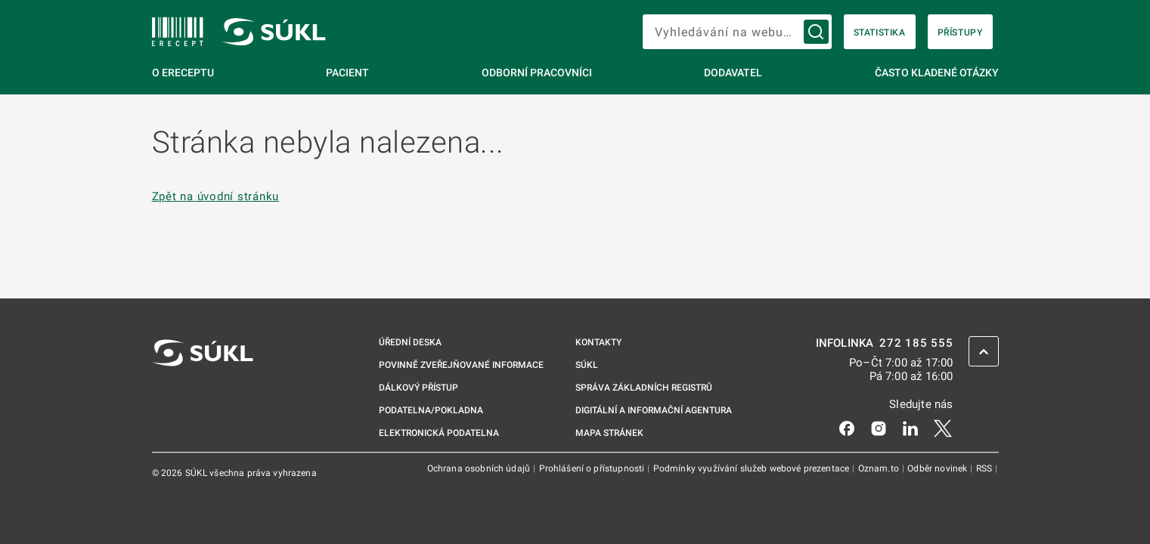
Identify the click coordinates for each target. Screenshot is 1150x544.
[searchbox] (737, 31)
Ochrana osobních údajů (479, 468)
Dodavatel (733, 72)
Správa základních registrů (643, 387)
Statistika (880, 32)
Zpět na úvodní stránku (216, 196)
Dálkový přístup (418, 387)
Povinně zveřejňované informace (461, 365)
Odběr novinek (938, 468)
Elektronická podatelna (439, 433)
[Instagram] (878, 427)
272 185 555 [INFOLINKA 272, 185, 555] (916, 343)
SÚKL (586, 365)
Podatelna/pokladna (431, 410)
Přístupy (960, 32)
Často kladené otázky (937, 72)
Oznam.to (879, 468)
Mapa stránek (609, 433)
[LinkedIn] (910, 427)
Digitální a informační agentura (653, 410)
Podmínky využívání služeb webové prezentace (752, 468)
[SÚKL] (177, 32)
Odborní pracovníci (537, 72)
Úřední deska (410, 342)
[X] (942, 427)
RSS (985, 468)
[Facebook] (846, 427)
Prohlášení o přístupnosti (593, 468)
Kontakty (598, 342)
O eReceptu (183, 72)
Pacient (347, 72)
